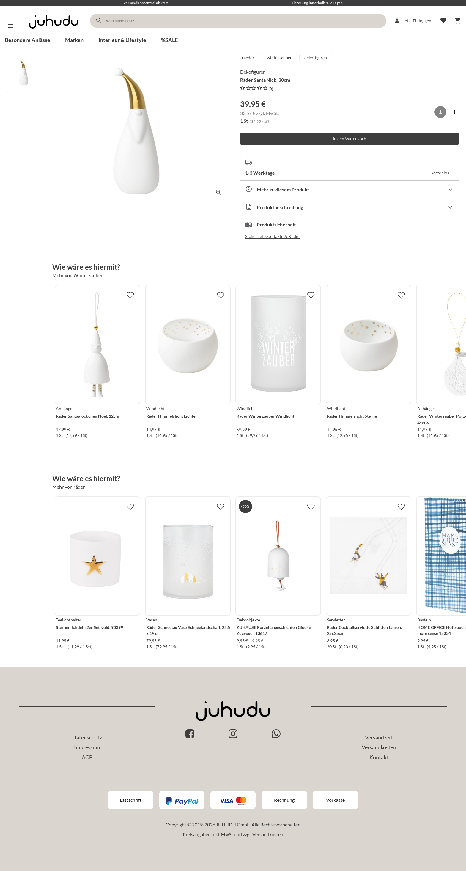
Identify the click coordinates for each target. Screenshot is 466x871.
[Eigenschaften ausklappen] (349, 189)
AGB (87, 757)
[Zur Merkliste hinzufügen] (130, 295)
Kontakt (378, 757)
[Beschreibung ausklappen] (349, 207)
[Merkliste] (443, 21)
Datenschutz (87, 737)
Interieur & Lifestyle (122, 40)
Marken (74, 40)
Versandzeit (379, 737)
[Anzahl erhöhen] (455, 112)
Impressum (87, 747)
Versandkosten (379, 747)
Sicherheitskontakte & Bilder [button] (272, 236)
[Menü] (11, 26)
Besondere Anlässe (27, 40)
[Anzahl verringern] (426, 112)
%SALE (169, 40)
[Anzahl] (440, 112)
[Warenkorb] (458, 21)
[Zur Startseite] (53, 34)
